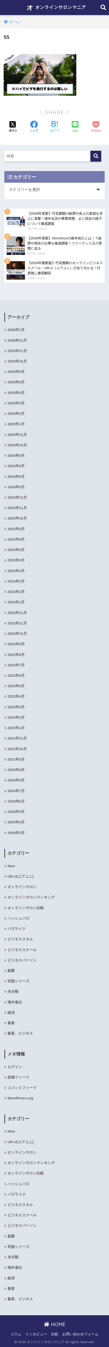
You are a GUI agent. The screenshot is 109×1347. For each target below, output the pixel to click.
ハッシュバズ (18, 918)
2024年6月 (16, 477)
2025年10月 (17, 361)
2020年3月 (16, 833)
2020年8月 (16, 780)
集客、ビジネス (20, 1033)
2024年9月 (16, 455)
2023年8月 (16, 539)
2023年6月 (16, 550)
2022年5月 (16, 686)
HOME (54, 1324)
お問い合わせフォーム (80, 1334)
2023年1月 (16, 602)
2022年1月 (16, 728)
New (11, 866)
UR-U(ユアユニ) (20, 876)
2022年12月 (17, 613)
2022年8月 (16, 655)
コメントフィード (22, 1088)
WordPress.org (20, 1098)
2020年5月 (16, 812)
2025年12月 (17, 340)
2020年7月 (16, 791)
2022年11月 (17, 623)
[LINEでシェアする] (75, 127)
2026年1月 (16, 330)
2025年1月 (16, 424)
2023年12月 (17, 497)
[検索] (95, 156)
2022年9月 (16, 644)
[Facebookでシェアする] (34, 127)
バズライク (17, 929)
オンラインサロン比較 (26, 908)
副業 (11, 971)
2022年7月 (16, 665)
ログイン (15, 1067)
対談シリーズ (18, 981)
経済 (11, 1013)
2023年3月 (16, 581)
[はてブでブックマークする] (54, 127)
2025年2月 (16, 414)
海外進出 (15, 1002)
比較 (54, 1334)
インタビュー (36, 1334)
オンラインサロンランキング (31, 897)
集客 (11, 1023)
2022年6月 (16, 675)
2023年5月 (16, 560)
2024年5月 (16, 487)
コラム (15, 1334)
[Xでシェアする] (13, 127)
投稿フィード (18, 1077)
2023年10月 (17, 518)
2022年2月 (16, 717)
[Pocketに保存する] (96, 127)
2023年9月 (16, 529)
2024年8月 (16, 466)
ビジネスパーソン (22, 960)
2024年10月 (17, 445)
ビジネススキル (20, 939)
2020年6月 (16, 801)
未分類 (13, 991)
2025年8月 (16, 372)
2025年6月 (16, 382)
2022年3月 (16, 707)
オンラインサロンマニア (55, 7)
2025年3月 (16, 403)
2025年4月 (16, 393)
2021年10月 (17, 749)
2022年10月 (17, 634)
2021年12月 (17, 738)
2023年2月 (16, 592)
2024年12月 (17, 435)
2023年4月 (16, 571)
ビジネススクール (22, 950)
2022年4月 (16, 696)
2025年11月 (17, 351)
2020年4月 (16, 822)
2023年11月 (17, 508)
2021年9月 (16, 759)
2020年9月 (16, 770)
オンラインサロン (22, 887)
